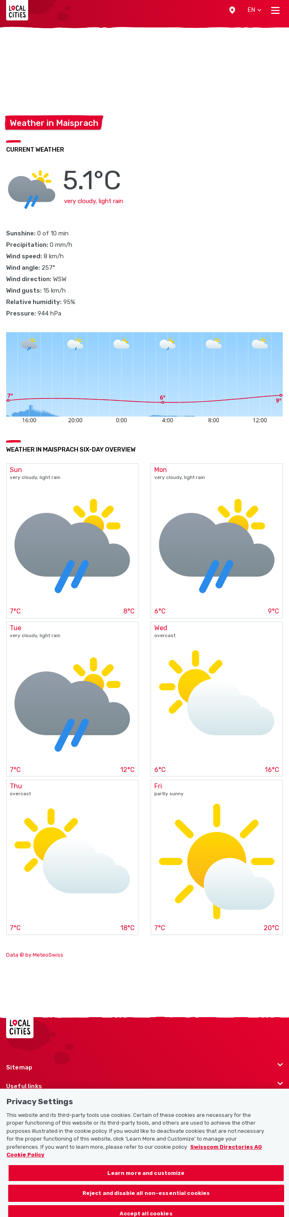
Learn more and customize (146, 1179)
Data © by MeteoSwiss (34, 955)
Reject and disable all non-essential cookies (146, 1199)
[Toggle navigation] (275, 10)
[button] (232, 10)
